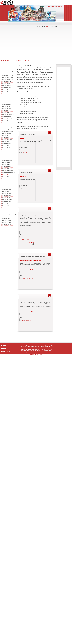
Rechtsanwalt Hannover (6, 124)
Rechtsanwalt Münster (6, 176)
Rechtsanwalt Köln (5, 145)
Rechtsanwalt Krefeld (6, 149)
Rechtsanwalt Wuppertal (6, 220)
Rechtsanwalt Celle (5, 95)
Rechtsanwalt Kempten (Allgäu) (7, 139)
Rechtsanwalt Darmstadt (6, 100)
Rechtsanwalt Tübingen (6, 209)
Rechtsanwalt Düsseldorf (7, 106)
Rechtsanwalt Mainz (6, 164)
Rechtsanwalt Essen (6, 112)
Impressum (3, 348)
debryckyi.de (25, 190)
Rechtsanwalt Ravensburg (7, 197)
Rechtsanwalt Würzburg (6, 222)
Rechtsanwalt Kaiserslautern (7, 131)
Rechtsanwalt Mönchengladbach (7, 170)
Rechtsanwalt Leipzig (6, 151)
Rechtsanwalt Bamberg (6, 81)
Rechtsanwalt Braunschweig (7, 91)
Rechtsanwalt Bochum (6, 87)
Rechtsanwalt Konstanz (6, 147)
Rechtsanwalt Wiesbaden (7, 216)
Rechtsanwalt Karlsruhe (6, 133)
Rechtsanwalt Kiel (5, 141)
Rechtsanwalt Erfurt (6, 110)
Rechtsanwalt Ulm (5, 212)
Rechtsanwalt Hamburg (6, 122)
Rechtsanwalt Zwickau (6, 224)
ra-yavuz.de (25, 152)
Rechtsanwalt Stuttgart (6, 207)
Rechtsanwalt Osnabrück (7, 187)
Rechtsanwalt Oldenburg (6, 185)
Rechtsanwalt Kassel (6, 135)
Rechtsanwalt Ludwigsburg (7, 158)
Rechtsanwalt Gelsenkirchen (7, 118)
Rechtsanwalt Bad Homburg (7, 75)
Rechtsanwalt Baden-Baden (7, 79)
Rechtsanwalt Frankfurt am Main (7, 114)
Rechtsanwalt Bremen (6, 93)
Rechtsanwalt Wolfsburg (6, 218)
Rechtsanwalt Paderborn (6, 189)
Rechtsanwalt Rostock (6, 201)
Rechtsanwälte (4, 64)
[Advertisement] (13, 43)
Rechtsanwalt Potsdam (6, 195)
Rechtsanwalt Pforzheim (6, 193)
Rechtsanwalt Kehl (5, 137)
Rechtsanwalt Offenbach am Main (7, 183)
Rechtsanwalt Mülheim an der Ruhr (7, 172)
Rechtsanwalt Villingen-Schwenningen (7, 214)
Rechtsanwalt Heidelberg (7, 127)
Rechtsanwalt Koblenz (6, 143)
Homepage (48, 26)
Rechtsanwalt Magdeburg (7, 162)
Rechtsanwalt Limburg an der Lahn (7, 154)
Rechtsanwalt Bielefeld (6, 85)
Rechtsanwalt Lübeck (6, 156)
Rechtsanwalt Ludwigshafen (7, 160)
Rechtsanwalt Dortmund (6, 102)
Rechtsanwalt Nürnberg (6, 178)
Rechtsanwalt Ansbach (6, 69)
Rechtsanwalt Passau (6, 191)
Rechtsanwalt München (6, 174)
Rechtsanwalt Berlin (6, 83)
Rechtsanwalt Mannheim (6, 166)
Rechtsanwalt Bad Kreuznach (7, 77)
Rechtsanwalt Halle (5, 120)
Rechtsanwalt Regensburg (7, 199)
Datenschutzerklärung (5, 351)
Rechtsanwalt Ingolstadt (6, 129)
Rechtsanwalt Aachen (6, 66)
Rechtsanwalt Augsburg (6, 73)
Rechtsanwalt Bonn (5, 89)
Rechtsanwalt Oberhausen (7, 180)
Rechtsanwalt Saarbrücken (7, 203)
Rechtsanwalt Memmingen (7, 168)
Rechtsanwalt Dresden (6, 104)
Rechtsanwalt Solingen (6, 205)
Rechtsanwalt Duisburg (6, 108)
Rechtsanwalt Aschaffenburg (7, 71)
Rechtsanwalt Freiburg (6, 116)
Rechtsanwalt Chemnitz (6, 98)
